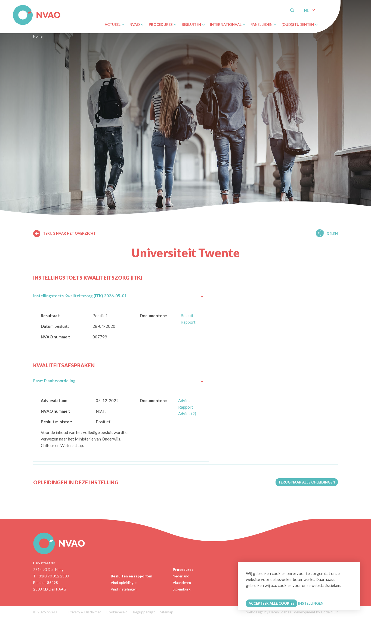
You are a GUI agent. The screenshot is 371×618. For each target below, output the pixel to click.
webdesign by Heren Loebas (268, 612)
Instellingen (310, 603)
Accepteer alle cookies (272, 603)
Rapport (188, 322)
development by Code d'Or (316, 612)
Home (37, 36)
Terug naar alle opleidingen (306, 482)
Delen (332, 233)
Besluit (187, 315)
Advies (184, 400)
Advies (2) (187, 413)
